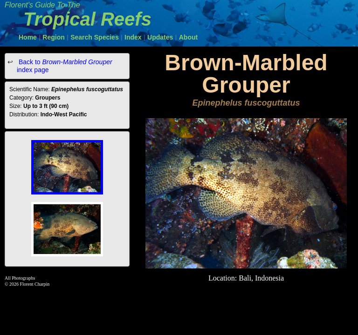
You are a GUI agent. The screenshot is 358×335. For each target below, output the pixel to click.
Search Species (94, 37)
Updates (160, 37)
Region (53, 37)
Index (133, 37)
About (188, 37)
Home (28, 37)
